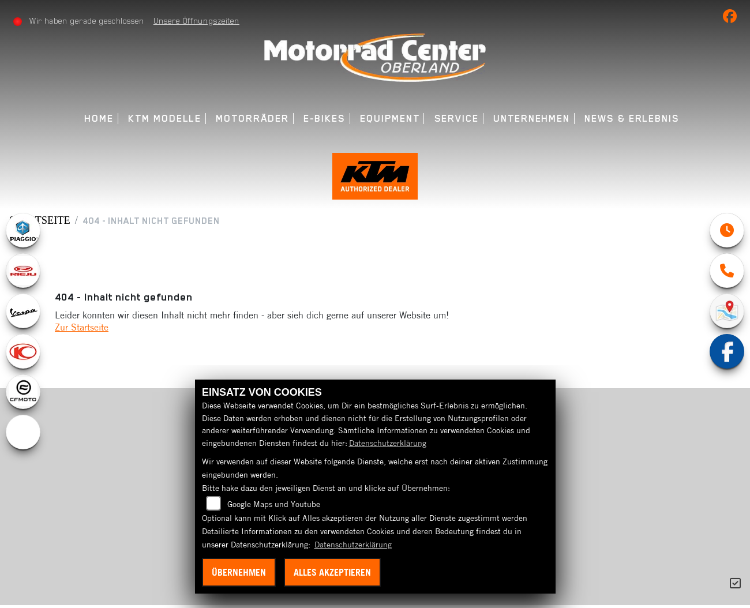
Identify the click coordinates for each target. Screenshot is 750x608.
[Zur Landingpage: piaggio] (23, 233)
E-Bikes (324, 118)
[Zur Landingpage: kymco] (23, 354)
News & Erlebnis (632, 118)
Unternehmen (531, 118)
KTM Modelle (164, 118)
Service (456, 118)
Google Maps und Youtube (273, 504)
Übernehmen (239, 572)
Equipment (389, 118)
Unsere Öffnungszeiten (196, 20)
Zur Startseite (81, 330)
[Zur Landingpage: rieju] (23, 273)
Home (99, 118)
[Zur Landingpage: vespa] (23, 314)
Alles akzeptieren (332, 572)
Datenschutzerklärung (387, 443)
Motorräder (252, 118)
